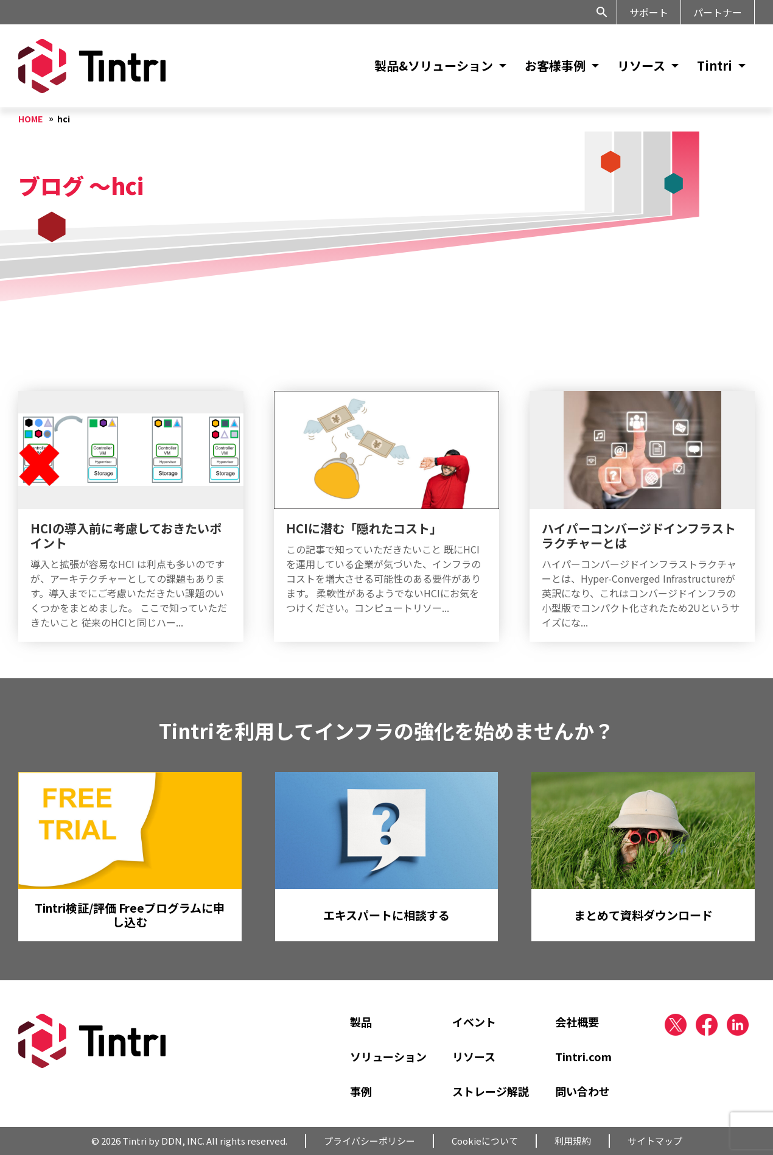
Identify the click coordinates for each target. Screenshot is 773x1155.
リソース (641, 65)
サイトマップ (655, 1140)
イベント (474, 1022)
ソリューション (388, 1056)
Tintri (714, 65)
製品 (361, 1022)
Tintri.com (583, 1056)
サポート (648, 12)
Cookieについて (485, 1140)
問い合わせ (582, 1091)
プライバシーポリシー (369, 1140)
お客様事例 (555, 65)
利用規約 (572, 1140)
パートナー (717, 12)
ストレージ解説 (490, 1091)
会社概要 (577, 1022)
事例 (361, 1091)
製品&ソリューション (433, 65)
